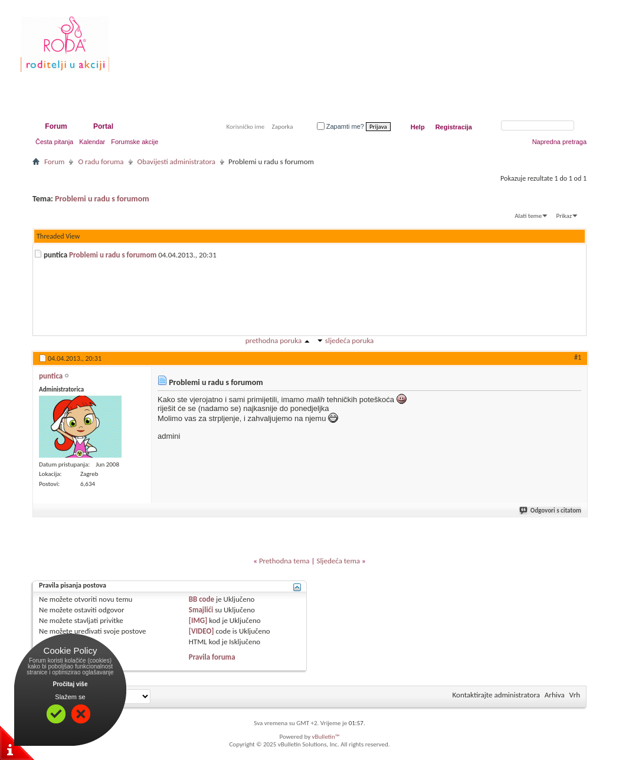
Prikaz (564, 216)
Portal (103, 126)
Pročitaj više (70, 684)
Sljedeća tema (338, 560)
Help (418, 127)
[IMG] (198, 620)
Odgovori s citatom (550, 510)
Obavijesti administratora (176, 161)
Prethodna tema (284, 560)
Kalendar (92, 141)
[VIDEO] (201, 631)
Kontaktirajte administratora (496, 694)
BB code (201, 599)
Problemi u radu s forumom (102, 199)
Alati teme (528, 216)
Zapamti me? (340, 126)
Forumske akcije (134, 141)
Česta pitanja (54, 141)
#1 (577, 357)
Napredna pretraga (559, 141)
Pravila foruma (212, 657)
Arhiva (555, 694)
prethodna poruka (273, 340)
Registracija (453, 127)
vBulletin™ (326, 737)
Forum (56, 126)
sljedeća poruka (349, 340)
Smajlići (201, 609)
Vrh (574, 694)
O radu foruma (100, 161)
